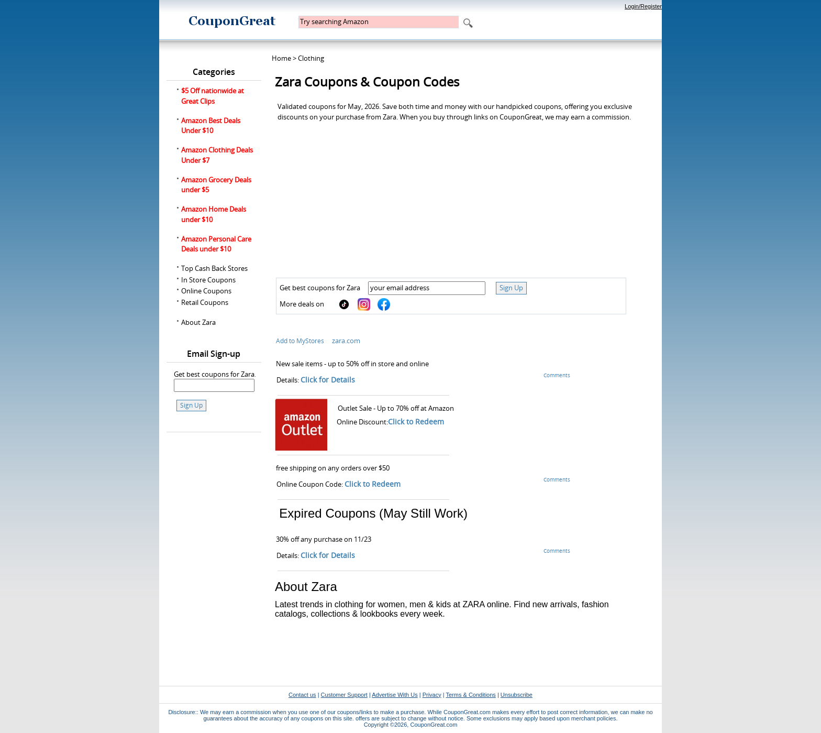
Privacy (432, 695)
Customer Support (344, 695)
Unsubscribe (516, 695)
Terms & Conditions (470, 695)
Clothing (311, 58)
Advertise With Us (394, 695)
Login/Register (643, 6)
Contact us (302, 695)
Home (281, 58)
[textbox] (378, 22)
